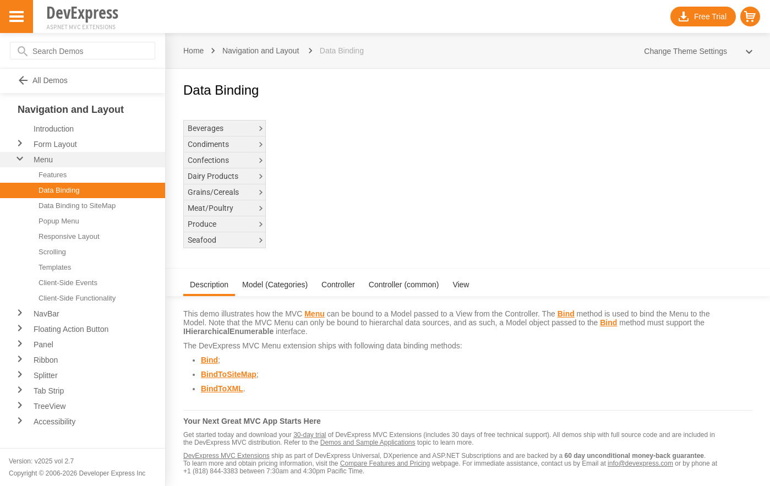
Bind (566, 313)
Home (193, 50)
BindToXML (222, 388)
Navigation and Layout (260, 50)
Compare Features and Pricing (385, 463)
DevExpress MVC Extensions (226, 456)
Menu (314, 313)
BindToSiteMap (228, 374)
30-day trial (309, 435)
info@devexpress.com (640, 463)
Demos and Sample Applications (368, 442)
